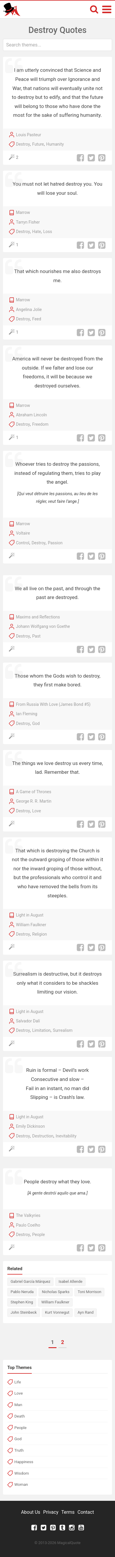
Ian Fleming (26, 713)
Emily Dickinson (30, 1126)
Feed (36, 319)
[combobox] (57, 45)
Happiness (23, 1461)
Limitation (41, 1030)
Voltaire (23, 533)
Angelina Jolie (29, 309)
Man (18, 1404)
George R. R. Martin (33, 801)
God (36, 723)
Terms (68, 1512)
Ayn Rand (86, 1312)
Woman (21, 1484)
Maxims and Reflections (38, 617)
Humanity (55, 144)
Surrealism (63, 1030)
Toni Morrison (89, 1292)
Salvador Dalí (28, 1021)
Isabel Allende (70, 1281)
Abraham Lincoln (31, 414)
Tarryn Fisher (28, 222)
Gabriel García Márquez (30, 1281)
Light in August (29, 915)
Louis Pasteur (28, 134)
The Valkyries (28, 1215)
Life (17, 1382)
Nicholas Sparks (55, 1292)
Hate (36, 231)
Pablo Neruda (22, 1292)
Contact (85, 1512)
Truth (19, 1450)
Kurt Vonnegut (57, 1312)
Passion (55, 542)
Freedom (40, 424)
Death (19, 1416)
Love (36, 811)
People (38, 1234)
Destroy (23, 144)
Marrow (23, 212)
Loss (47, 231)
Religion (39, 934)
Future (38, 144)
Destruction (43, 1136)
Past (36, 636)
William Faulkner (31, 924)
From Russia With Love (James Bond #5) (53, 704)
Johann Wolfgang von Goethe (43, 626)
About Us (30, 1512)
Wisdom (21, 1473)
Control (22, 542)
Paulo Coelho (28, 1225)
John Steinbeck (24, 1312)
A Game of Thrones (33, 791)
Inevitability (66, 1136)
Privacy (51, 1512)
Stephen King (22, 1302)
